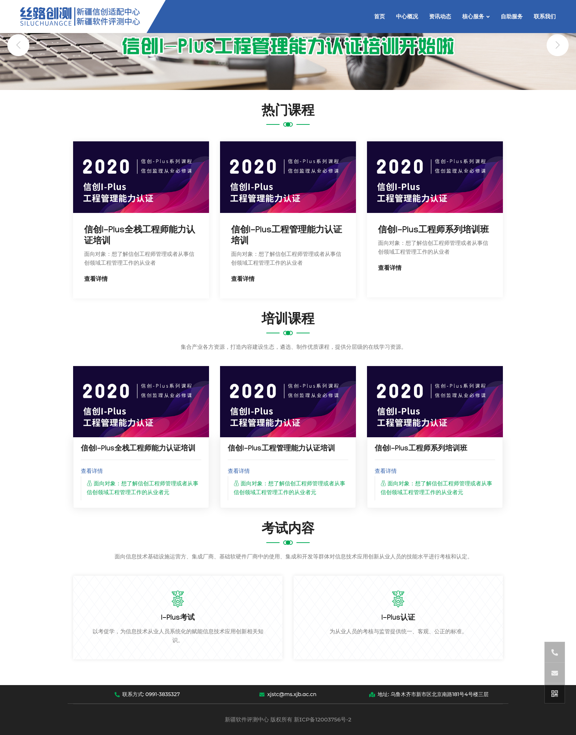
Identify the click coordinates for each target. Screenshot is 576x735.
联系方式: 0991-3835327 (147, 694)
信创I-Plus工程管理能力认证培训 (281, 449)
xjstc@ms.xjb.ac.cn (287, 694)
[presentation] (18, 45)
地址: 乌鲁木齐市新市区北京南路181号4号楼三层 (429, 694)
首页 (379, 16)
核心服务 (473, 16)
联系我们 (545, 16)
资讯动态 (440, 16)
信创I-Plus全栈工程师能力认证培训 (138, 449)
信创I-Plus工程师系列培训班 (433, 231)
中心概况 (407, 16)
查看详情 (96, 279)
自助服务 (512, 16)
